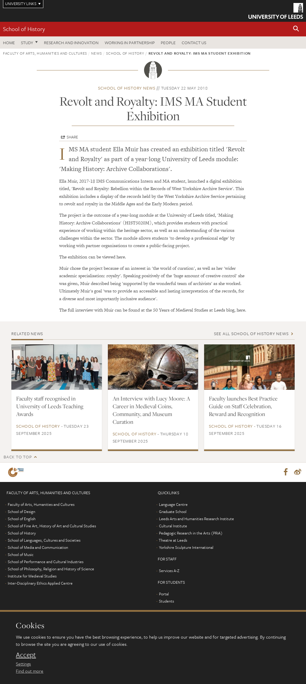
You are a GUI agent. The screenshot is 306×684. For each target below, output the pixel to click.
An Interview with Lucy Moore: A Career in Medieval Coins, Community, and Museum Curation (151, 410)
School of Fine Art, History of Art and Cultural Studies (52, 526)
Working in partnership (130, 42)
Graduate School (172, 512)
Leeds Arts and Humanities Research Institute (196, 519)
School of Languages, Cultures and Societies (44, 540)
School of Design (21, 512)
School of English (22, 519)
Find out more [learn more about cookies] (29, 671)
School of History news (126, 88)
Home (9, 42)
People (168, 42)
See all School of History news (251, 333)
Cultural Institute (173, 526)
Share (72, 137)
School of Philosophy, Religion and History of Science (51, 569)
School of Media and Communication (38, 548)
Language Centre (173, 505)
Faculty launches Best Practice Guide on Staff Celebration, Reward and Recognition (243, 406)
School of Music (20, 555)
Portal (164, 594)
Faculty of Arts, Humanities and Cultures (45, 53)
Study (27, 42)
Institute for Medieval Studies (32, 576)
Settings (23, 663)
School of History (24, 29)
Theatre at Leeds (173, 540)
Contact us (194, 42)
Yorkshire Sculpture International (186, 548)
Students (166, 601)
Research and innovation (71, 42)
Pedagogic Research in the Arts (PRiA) (191, 533)
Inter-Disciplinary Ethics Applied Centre (40, 583)
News (96, 53)
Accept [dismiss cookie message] (26, 654)
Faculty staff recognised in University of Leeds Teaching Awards (49, 406)
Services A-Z (169, 571)
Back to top (18, 457)
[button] (296, 29)
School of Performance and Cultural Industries (45, 562)
